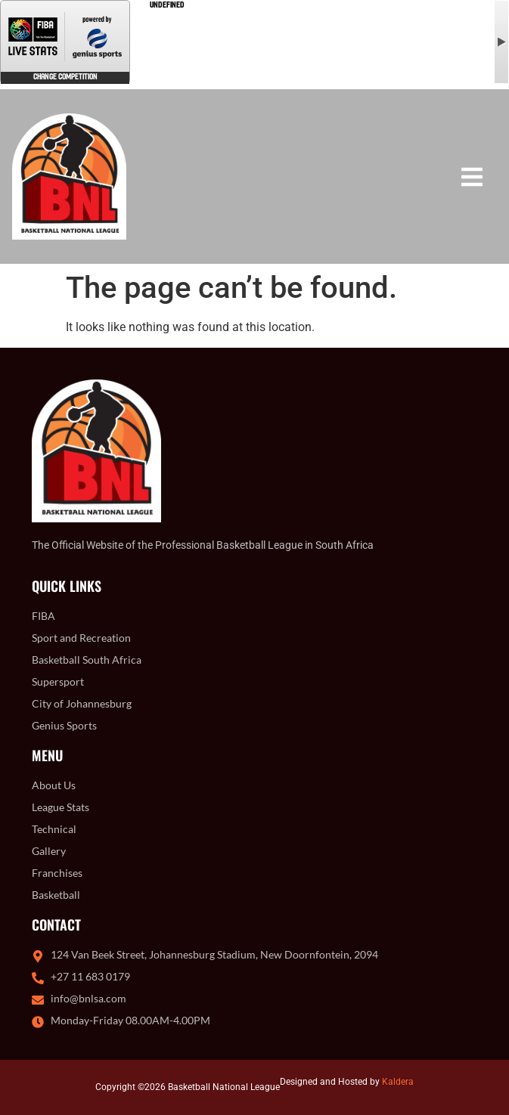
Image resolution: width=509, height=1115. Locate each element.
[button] (471, 176)
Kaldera (398, 1081)
